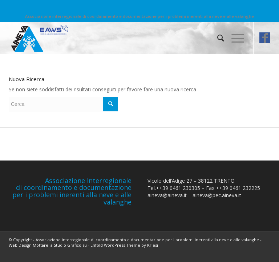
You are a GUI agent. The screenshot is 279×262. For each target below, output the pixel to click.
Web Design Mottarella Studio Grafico (45, 245)
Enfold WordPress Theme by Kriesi (124, 245)
